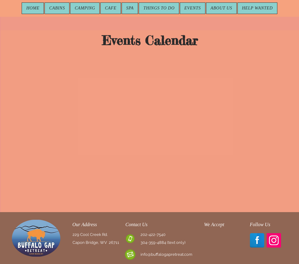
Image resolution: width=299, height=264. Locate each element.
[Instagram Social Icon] (274, 240)
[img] (211, 239)
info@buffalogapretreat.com (166, 254)
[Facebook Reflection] (257, 240)
